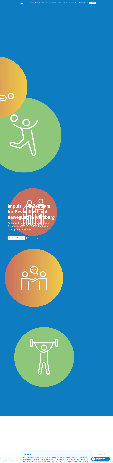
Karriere (65, 3)
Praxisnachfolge (83, 3)
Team (59, 3)
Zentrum (71, 3)
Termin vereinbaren (15, 238)
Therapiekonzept (35, 3)
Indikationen (52, 3)
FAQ (76, 3)
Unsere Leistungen (33, 238)
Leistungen (44, 3)
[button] (100, 459)
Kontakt (93, 3)
